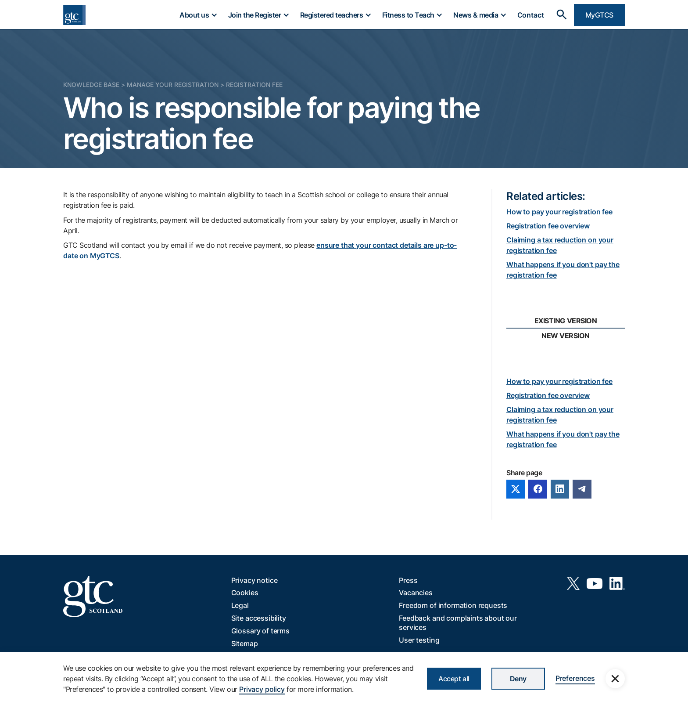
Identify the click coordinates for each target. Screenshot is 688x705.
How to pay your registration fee (559, 211)
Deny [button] (518, 678)
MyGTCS (599, 15)
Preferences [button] (575, 678)
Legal (240, 605)
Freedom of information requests (453, 605)
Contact (530, 15)
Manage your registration (173, 84)
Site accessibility (258, 618)
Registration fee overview (548, 225)
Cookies (244, 592)
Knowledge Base (91, 84)
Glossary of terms (260, 630)
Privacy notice (254, 580)
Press (408, 580)
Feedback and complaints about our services (458, 623)
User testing (419, 640)
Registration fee (254, 84)
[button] (198, 14)
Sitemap (244, 643)
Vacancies (416, 592)
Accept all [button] (453, 678)
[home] (74, 15)
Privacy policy (262, 689)
